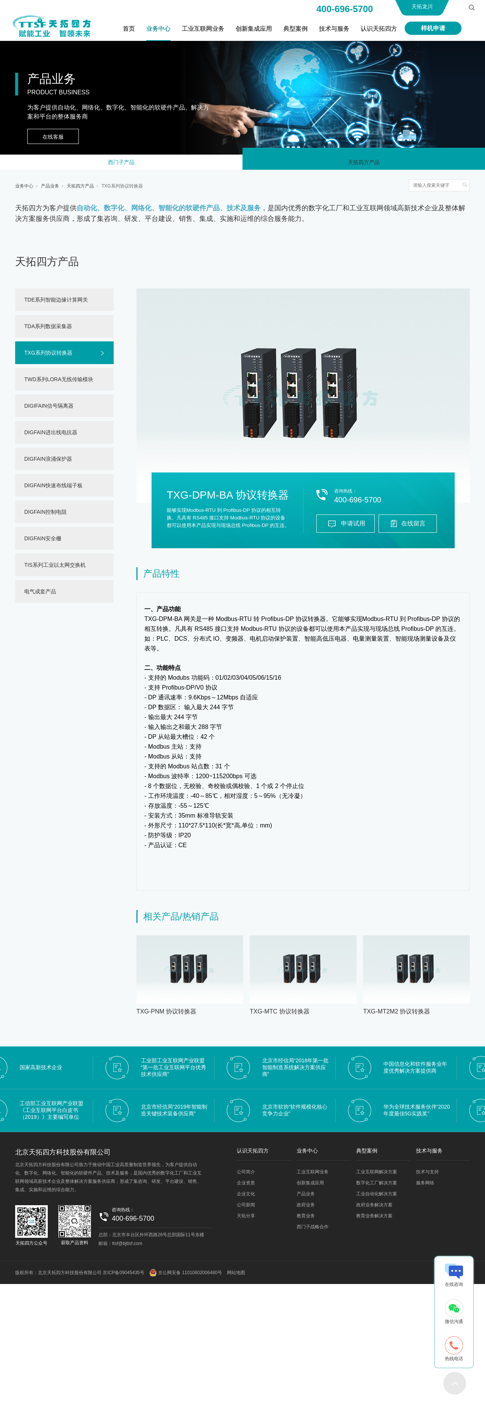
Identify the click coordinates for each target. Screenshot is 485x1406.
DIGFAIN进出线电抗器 (50, 435)
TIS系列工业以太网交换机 (55, 568)
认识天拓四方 (379, 28)
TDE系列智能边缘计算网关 (56, 303)
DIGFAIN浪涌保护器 (48, 462)
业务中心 (158, 28)
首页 (129, 28)
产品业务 (50, 189)
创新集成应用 (254, 28)
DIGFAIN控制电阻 (45, 515)
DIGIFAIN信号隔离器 (49, 409)
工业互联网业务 (203, 28)
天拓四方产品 (363, 163)
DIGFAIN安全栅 (42, 541)
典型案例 (295, 28)
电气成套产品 (40, 594)
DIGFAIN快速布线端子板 (53, 488)
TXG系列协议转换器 (122, 189)
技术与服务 (334, 28)
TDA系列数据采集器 (48, 329)
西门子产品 (121, 163)
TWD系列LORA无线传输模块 (58, 382)
